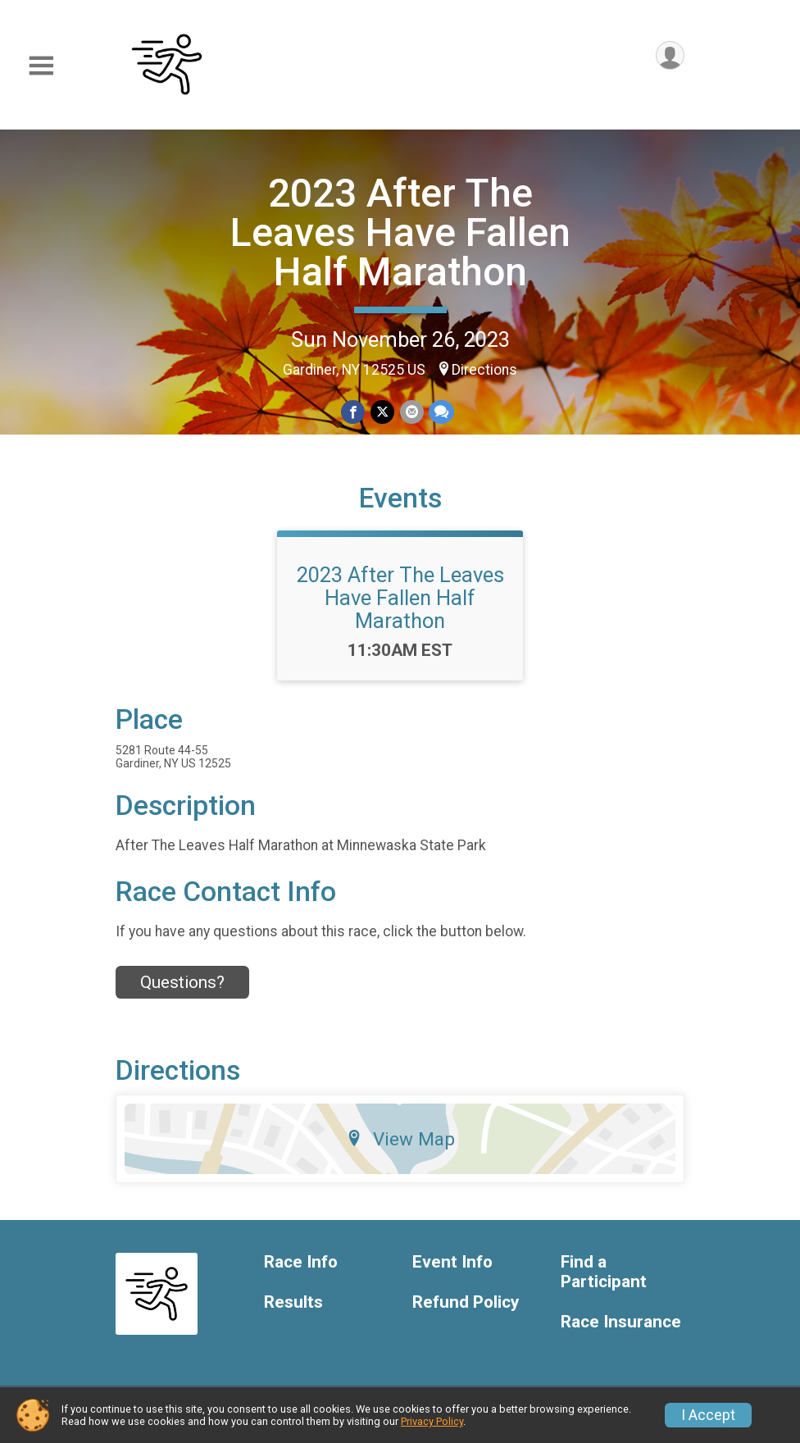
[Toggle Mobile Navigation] (41, 66)
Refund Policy (465, 1309)
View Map (400, 1145)
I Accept (708, 1415)
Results (293, 1309)
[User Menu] (669, 56)
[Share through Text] (440, 412)
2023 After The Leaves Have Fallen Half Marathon (400, 232)
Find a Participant (604, 1278)
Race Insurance (621, 1328)
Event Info (452, 1268)
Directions (484, 370)
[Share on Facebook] (354, 412)
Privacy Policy (432, 1421)
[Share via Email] (411, 412)
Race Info (301, 1268)
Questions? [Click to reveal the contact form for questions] (182, 989)
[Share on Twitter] (382, 412)
